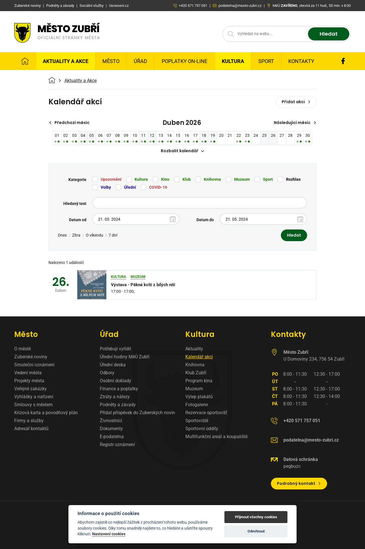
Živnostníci (111, 420)
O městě (22, 348)
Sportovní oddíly (201, 428)
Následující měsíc (295, 122)
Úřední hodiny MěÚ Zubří (124, 356)
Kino (165, 179)
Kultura (233, 61)
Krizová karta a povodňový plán (46, 412)
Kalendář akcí (199, 356)
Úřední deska (113, 364)
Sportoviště (196, 420)
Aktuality (194, 348)
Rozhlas (293, 179)
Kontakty (301, 61)
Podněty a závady (118, 404)
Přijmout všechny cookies (256, 517)
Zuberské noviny (30, 356)
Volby (106, 187)
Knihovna (212, 179)
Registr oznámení (117, 444)
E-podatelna (112, 436)
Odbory (107, 372)
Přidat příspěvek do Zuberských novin (137, 412)
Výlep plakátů (199, 396)
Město (110, 61)
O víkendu (94, 235)
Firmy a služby (29, 420)
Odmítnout (256, 531)
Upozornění (111, 179)
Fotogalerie (196, 404)
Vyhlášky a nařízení (33, 396)
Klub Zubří (195, 372)
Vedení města (28, 372)
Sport (266, 61)
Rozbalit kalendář (182, 151)
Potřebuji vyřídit (115, 348)
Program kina (198, 380)
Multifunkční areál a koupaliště (216, 436)
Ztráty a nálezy (115, 396)
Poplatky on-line (184, 61)
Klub (186, 179)
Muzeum (242, 179)
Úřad (140, 61)
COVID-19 (158, 187)
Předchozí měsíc (69, 122)
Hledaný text (74, 204)
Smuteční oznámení (34, 364)
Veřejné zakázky (30, 388)
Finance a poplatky (119, 388)
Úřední (130, 187)
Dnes (62, 235)
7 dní (113, 235)
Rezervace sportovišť (206, 412)
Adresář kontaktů (31, 428)
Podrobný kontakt (299, 483)
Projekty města (29, 380)
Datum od (77, 220)
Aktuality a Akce (65, 61)
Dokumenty (111, 428)
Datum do (205, 220)
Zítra (76, 235)
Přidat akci (296, 102)
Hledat (329, 34)
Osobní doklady (115, 380)
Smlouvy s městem (33, 404)
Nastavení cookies (108, 534)
